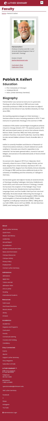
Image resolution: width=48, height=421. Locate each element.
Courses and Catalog (10, 340)
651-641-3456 (7, 377)
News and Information (10, 252)
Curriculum (6, 330)
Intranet (5, 316)
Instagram (6, 404)
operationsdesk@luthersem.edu (13, 386)
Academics (6, 324)
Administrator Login (10, 413)
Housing (5, 292)
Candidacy (6, 343)
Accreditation (7, 245)
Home (4, 13)
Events (5, 351)
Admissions (6, 276)
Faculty (5, 333)
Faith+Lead (6, 303)
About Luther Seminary (10, 229)
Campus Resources (9, 255)
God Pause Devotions (10, 306)
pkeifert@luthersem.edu (20, 60)
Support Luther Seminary (11, 357)
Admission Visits (8, 285)
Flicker (5, 401)
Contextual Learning (9, 337)
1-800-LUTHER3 (7, 382)
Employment (7, 265)
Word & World (7, 309)
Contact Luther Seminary (11, 268)
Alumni (5, 354)
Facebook (6, 395)
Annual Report (7, 242)
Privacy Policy (7, 261)
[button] (41, 2)
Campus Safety (8, 258)
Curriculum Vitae (17, 65)
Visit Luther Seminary (9, 390)
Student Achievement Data (12, 249)
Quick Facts (6, 232)
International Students (10, 295)
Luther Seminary (20, 3)
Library (5, 313)
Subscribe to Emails (9, 364)
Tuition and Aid (7, 282)
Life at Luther (7, 289)
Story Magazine (8, 361)
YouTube (6, 408)
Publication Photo (17, 67)
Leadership (6, 239)
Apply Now (6, 279)
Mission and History (9, 236)
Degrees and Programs (10, 327)
